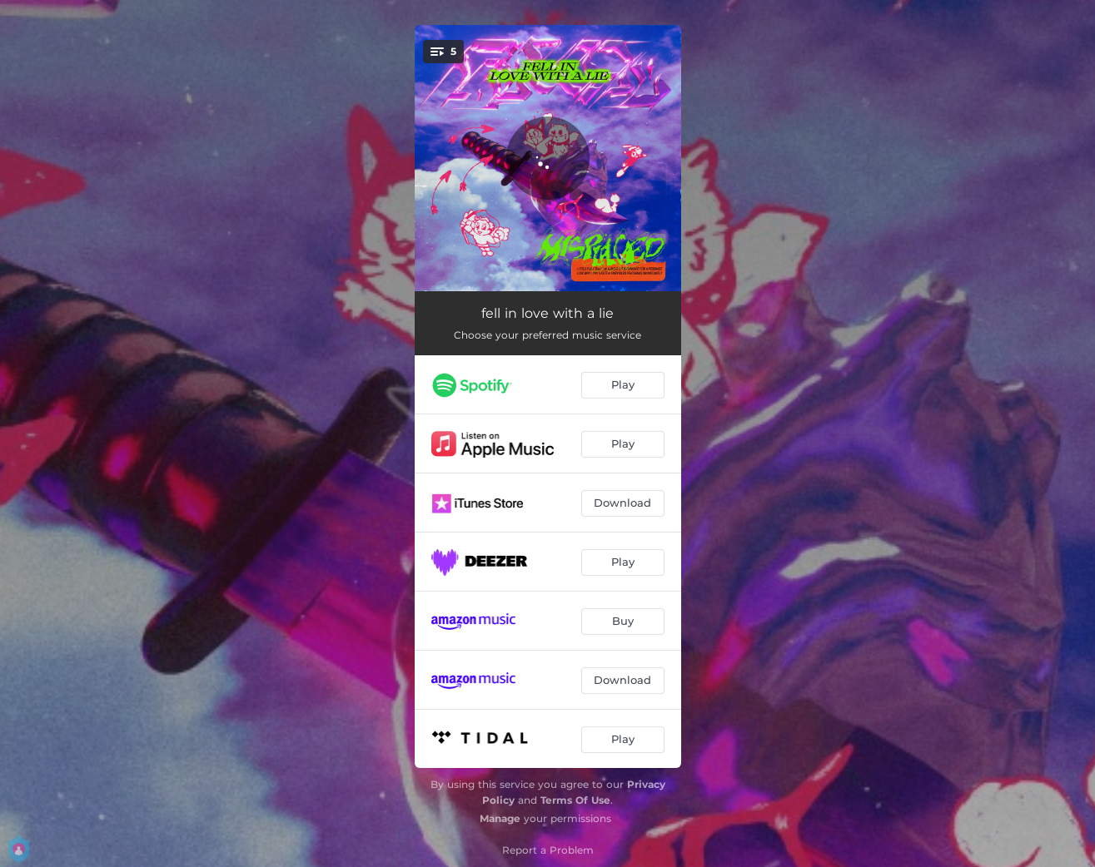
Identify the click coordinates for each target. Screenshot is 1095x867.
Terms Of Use (575, 800)
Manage (500, 818)
